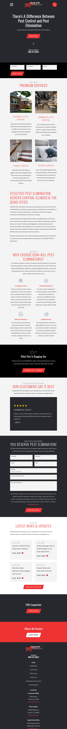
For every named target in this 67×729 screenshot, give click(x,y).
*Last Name (30, 66)
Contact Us (33, 678)
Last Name (38, 456)
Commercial (33, 671)
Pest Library (33, 675)
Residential (33, 667)
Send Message (33, 511)
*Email (44, 66)
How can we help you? (16, 483)
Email (36, 463)
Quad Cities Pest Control (33, 682)
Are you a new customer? (17, 476)
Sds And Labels (33, 686)
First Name (13, 456)
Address (13, 470)
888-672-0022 (33, 52)
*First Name (14, 66)
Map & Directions (33, 703)
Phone (12, 463)
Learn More (33, 612)
